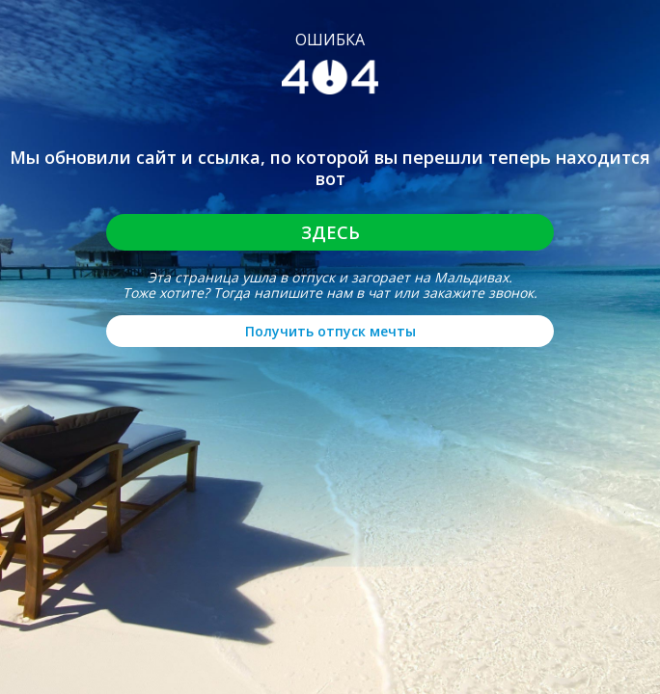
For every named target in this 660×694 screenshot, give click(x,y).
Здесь (330, 232)
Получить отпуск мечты (330, 331)
